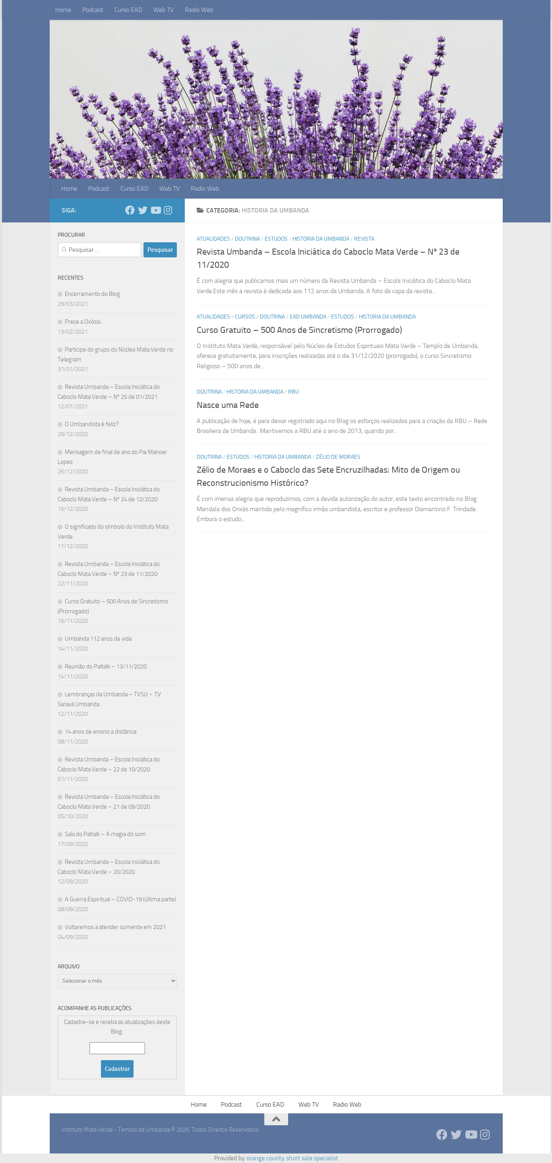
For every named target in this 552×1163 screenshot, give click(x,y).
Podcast (92, 10)
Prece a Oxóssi (83, 321)
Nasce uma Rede (228, 405)
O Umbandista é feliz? (92, 424)
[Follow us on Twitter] (142, 210)
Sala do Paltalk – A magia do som (105, 834)
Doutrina (247, 239)
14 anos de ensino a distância (100, 731)
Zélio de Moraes (338, 457)
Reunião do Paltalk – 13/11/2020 (106, 666)
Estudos (276, 239)
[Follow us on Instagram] (168, 210)
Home (63, 10)
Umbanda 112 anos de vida (98, 638)
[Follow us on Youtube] (155, 210)
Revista (364, 239)
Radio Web (199, 10)
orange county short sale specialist (292, 1158)
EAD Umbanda (308, 316)
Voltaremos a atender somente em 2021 (115, 927)
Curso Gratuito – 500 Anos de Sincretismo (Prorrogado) (299, 330)
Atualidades (213, 239)
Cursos (245, 316)
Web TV (163, 10)
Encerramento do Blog (92, 294)
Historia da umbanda (320, 239)
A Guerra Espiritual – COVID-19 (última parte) (120, 899)
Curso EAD (128, 10)
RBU (293, 391)
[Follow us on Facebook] (130, 210)
